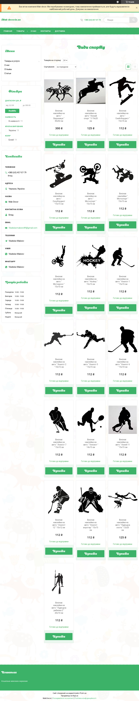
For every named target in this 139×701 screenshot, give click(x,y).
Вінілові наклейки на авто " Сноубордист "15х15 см (59, 198)
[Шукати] (133, 20)
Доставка (60, 31)
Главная (8, 31)
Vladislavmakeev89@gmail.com (23, 228)
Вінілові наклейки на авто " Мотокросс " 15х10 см (59, 281)
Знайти (12, 111)
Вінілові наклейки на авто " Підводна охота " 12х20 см (122, 525)
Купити (59, 144)
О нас (33, 31)
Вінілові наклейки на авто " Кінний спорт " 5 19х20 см (91, 116)
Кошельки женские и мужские (14, 681)
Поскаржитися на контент (62, 698)
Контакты (46, 31)
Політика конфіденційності (85, 698)
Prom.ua (83, 693)
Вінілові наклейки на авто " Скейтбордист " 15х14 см (122, 116)
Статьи (7, 73)
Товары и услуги (12, 61)
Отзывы (8, 69)
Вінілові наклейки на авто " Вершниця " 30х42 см (59, 116)
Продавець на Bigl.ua (69, 696)
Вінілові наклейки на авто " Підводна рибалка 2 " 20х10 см (58, 608)
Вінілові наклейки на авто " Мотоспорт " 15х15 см (90, 198)
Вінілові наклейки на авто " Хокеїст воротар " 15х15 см (90, 525)
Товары (20, 31)
